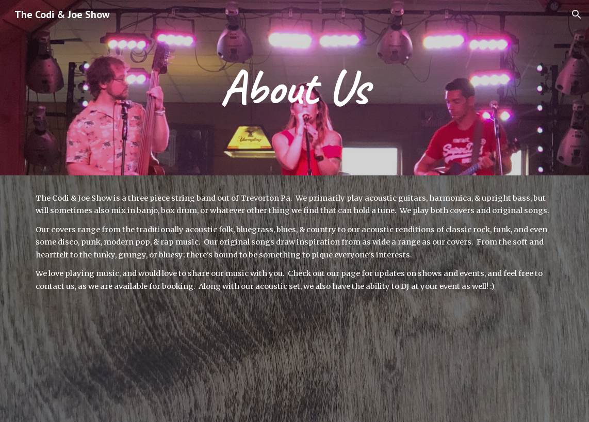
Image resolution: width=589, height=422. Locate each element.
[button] (576, 14)
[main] (294, 88)
